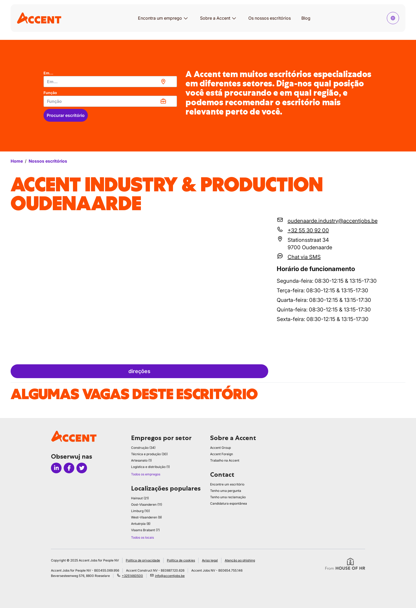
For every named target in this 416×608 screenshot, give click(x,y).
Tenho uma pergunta (225, 491)
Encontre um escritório (227, 484)
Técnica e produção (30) (149, 454)
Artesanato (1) (141, 460)
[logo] (39, 17)
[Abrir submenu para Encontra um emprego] (185, 18)
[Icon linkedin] (56, 468)
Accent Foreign (221, 454)
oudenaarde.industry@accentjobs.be (333, 221)
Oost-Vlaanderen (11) (146, 504)
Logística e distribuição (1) (150, 467)
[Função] (110, 101)
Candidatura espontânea (228, 503)
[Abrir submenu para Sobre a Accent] (234, 18)
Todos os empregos (145, 474)
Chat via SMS (304, 257)
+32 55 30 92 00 (308, 230)
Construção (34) (143, 448)
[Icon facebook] (69, 468)
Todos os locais (142, 537)
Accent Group (220, 448)
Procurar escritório (66, 115)
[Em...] (110, 81)
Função (50, 92)
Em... (48, 73)
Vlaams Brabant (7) (145, 530)
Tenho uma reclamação (228, 497)
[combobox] (110, 81)
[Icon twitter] (81, 468)
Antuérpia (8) (140, 524)
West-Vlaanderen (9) (146, 517)
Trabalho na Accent (224, 460)
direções (139, 371)
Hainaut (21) (140, 498)
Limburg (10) (140, 511)
